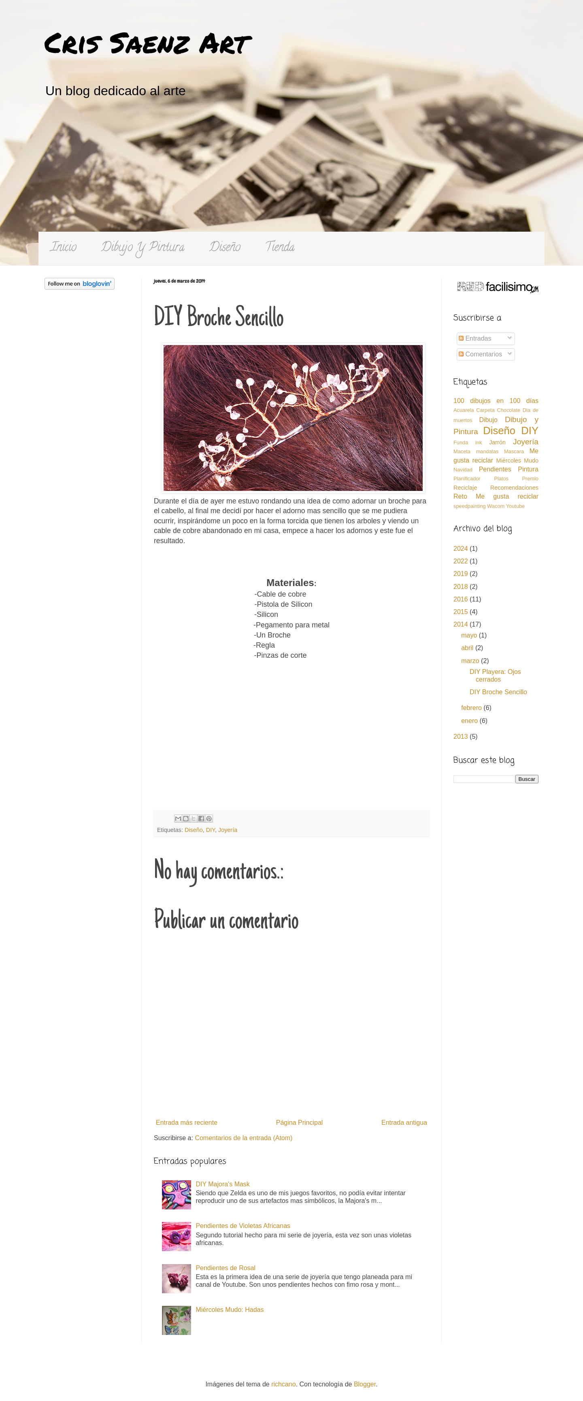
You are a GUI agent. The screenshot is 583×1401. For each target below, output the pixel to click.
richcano (283, 1384)
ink (478, 442)
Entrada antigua (404, 1122)
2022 (461, 561)
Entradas (475, 338)
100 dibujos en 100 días (495, 400)
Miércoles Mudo (517, 460)
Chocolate (508, 410)
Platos (501, 479)
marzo (471, 660)
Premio (530, 479)
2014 (461, 624)
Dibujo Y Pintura (143, 248)
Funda (460, 442)
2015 (461, 611)
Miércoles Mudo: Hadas (230, 1309)
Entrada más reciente (186, 1122)
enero (470, 720)
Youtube (515, 506)
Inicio (64, 248)
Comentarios (480, 354)
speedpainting (469, 506)
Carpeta (485, 410)
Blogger (365, 1384)
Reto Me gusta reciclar (495, 496)
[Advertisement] (291, 171)
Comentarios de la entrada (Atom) (243, 1137)
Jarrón (497, 442)
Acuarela (463, 410)
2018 (461, 586)
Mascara (514, 451)
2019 (461, 573)
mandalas (487, 451)
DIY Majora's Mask (222, 1184)
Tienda (280, 248)
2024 (461, 548)
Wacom (495, 506)
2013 (461, 736)
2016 (461, 599)
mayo (470, 635)
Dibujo (488, 419)
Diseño (224, 248)
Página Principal (299, 1122)
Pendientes (495, 469)
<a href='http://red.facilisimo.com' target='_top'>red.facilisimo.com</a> (498, 287)
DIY (210, 830)
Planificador (467, 479)
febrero (472, 707)
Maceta (461, 451)
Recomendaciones (514, 487)
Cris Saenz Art (146, 41)
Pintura (528, 469)
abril (468, 647)
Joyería (227, 830)
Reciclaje (465, 487)
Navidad (462, 470)
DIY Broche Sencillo (498, 692)
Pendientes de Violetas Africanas (243, 1225)
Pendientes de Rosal (225, 1268)
